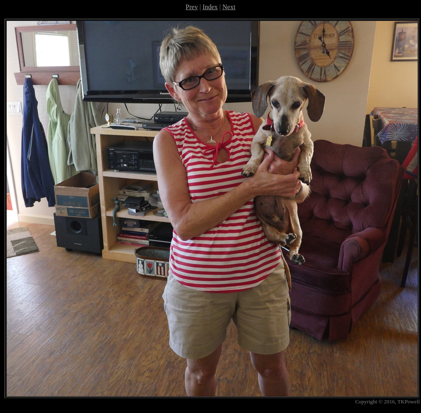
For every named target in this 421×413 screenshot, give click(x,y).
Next (228, 6)
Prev (192, 6)
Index (209, 6)
